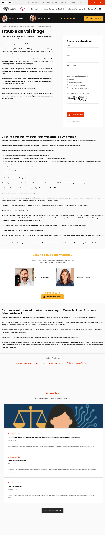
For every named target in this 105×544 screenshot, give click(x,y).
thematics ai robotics (14, 460)
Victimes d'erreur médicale (52, 9)
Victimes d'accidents (75, 9)
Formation (35, 2)
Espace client (96, 2)
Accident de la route (75, 82)
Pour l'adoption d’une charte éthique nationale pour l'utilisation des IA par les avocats (41, 437)
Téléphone (71, 66)
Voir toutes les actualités (52, 511)
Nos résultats (82, 363)
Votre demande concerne (77, 76)
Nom (69, 45)
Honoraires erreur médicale (61, 363)
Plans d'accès (81, 2)
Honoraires (62, 2)
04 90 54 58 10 (67, 18)
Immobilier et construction (26, 26)
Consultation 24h (95, 9)
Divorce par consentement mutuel (31, 363)
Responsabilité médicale (76, 85)
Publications (45, 2)
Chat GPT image (12, 486)
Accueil (27, 2)
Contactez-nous (93, 18)
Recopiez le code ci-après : (78, 93)
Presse (54, 2)
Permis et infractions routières (78, 88)
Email (70, 55)
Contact (72, 2)
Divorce (34, 9)
